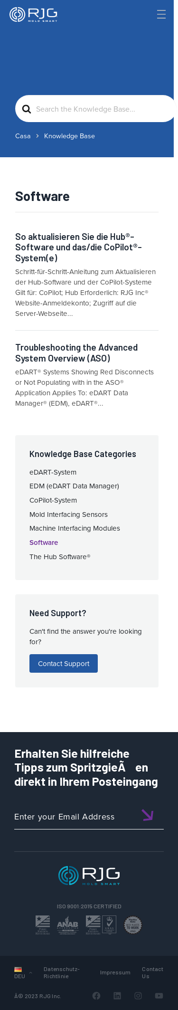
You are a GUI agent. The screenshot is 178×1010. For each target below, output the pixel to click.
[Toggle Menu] (160, 14)
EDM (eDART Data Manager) (74, 486)
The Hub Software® (60, 557)
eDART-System (52, 472)
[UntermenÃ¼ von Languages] (30, 972)
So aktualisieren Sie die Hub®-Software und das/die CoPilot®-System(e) (78, 247)
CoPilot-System (53, 500)
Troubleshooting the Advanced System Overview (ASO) (76, 352)
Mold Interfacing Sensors (68, 514)
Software (43, 542)
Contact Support (63, 663)
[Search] (145, 30)
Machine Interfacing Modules (74, 528)
